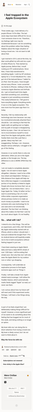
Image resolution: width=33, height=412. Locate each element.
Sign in (26, 4)
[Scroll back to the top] (16, 405)
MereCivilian (14, 347)
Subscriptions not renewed (12, 360)
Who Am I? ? (12, 388)
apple (7, 349)
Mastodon (18, 4)
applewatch (13, 349)
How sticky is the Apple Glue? (13, 364)
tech (3, 349)
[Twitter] (5, 383)
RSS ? (22, 388)
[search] (29, 4)
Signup (16, 392)
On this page (6, 26)
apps (19, 349)
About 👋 (10, 4)
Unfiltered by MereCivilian (16, 396)
